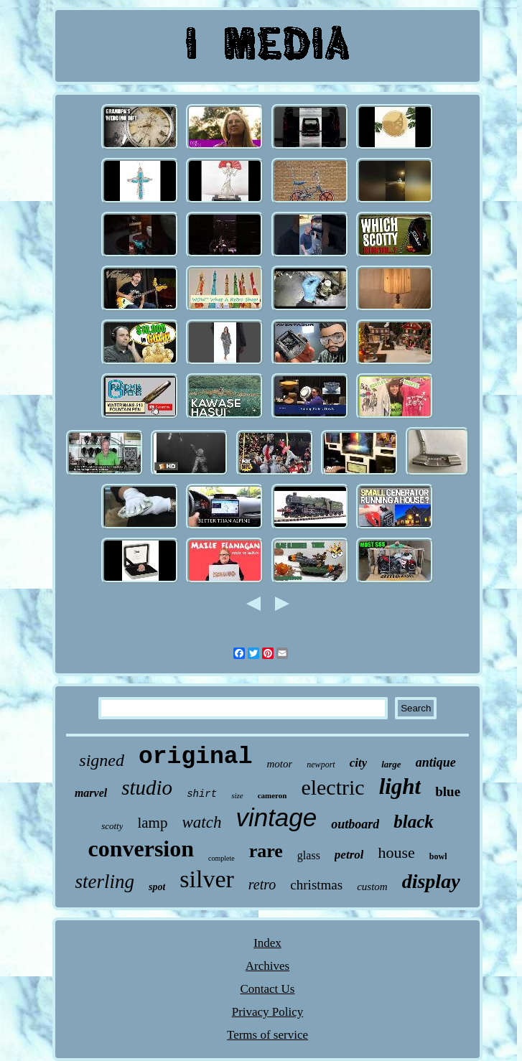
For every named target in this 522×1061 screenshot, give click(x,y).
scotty (112, 826)
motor (279, 764)
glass (308, 855)
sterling (104, 881)
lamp (152, 822)
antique (436, 762)
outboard (355, 824)
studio (146, 787)
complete (221, 858)
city (359, 763)
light (400, 786)
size (237, 795)
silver (207, 879)
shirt (202, 794)
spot (157, 887)
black (413, 821)
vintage (276, 817)
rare (266, 851)
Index (267, 943)
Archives (267, 966)
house (396, 852)
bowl (438, 856)
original (195, 757)
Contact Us (267, 989)
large (391, 764)
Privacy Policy (268, 1012)
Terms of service (267, 1035)
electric (332, 787)
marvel (91, 793)
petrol (349, 854)
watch (201, 822)
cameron (272, 795)
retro (262, 884)
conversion (141, 848)
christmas (316, 884)
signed (101, 760)
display (431, 881)
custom (372, 886)
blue (447, 791)
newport (321, 764)
